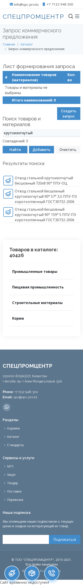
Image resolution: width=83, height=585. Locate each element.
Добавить (41, 151)
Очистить (68, 151)
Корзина (13, 428)
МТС (10, 466)
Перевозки (15, 499)
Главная (9, 44)
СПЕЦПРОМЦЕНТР (33, 16)
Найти (15, 151)
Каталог (27, 44)
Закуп (11, 474)
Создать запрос (68, 116)
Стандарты (15, 445)
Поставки (14, 491)
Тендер (12, 483)
